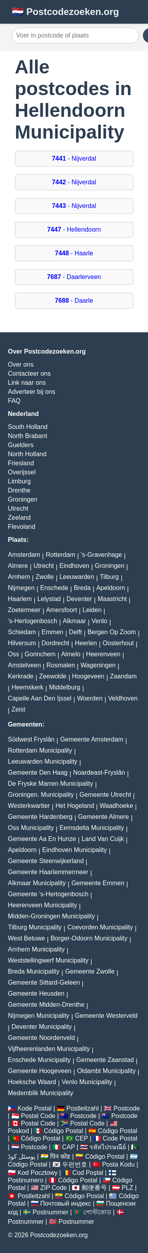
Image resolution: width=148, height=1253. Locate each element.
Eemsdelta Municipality (92, 827)
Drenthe (19, 490)
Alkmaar (74, 621)
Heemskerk (27, 687)
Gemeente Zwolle (89, 971)
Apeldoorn (110, 587)
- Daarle (74, 300)
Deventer (79, 599)
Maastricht (112, 599)
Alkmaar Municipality (37, 883)
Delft (75, 632)
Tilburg (109, 576)
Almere (18, 565)
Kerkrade (21, 676)
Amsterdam (24, 554)
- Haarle (74, 253)
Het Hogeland (75, 805)
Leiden (91, 610)
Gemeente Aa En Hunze (42, 838)
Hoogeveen (88, 676)
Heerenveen (103, 654)
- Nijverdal (74, 158)
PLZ (127, 1187)
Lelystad (49, 599)
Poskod (18, 1131)
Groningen (22, 499)
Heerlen (86, 643)
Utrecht (18, 508)
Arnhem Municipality (36, 949)
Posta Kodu (118, 1164)
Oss (13, 654)
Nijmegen (21, 587)
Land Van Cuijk (103, 838)
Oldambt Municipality (106, 1071)
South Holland (28, 426)
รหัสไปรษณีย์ (108, 1147)
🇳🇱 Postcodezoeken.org (65, 11)
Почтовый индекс (65, 1203)
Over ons (21, 364)
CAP (68, 1147)
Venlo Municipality (87, 1082)
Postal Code (38, 1116)
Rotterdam (60, 554)
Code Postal (120, 1138)
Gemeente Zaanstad (105, 1059)
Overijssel (22, 472)
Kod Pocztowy (37, 1172)
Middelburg (64, 687)
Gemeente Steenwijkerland (46, 861)
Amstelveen (24, 665)
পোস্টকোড (97, 1212)
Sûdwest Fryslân (31, 739)
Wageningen (98, 665)
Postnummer (51, 1212)
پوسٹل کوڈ (21, 1156)
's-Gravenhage (101, 554)
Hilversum (22, 643)
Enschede (54, 587)
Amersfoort (61, 610)
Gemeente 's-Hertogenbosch (48, 894)
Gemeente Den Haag (37, 772)
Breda (82, 587)
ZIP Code (53, 1187)
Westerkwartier (29, 805)
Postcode (127, 1108)
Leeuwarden (77, 576)
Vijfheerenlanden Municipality (49, 1048)
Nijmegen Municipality (38, 1015)
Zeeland (19, 517)
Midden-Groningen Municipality (51, 916)
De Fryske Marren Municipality (50, 783)
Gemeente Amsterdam (91, 739)
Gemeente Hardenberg (40, 816)
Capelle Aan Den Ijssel (39, 698)
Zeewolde (52, 676)
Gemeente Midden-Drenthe (46, 1004)
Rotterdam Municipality (40, 750)
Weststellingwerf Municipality (48, 960)
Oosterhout (118, 643)
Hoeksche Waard (32, 1082)
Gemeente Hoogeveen (39, 1071)
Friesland (21, 463)
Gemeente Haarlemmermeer (48, 872)
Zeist (18, 709)
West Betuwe (26, 938)
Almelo (71, 654)
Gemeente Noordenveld (41, 1037)
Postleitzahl (82, 1108)
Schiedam (22, 632)
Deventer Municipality (41, 1026)
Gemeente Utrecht (105, 794)
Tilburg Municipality (35, 927)
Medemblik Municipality (40, 1093)
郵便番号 (94, 1187)
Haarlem (20, 599)
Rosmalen (61, 665)
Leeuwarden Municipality (42, 761)
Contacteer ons (29, 373)
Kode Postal (34, 1108)
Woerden (90, 698)
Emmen (52, 632)
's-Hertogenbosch (32, 621)
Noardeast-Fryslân (99, 772)
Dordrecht (55, 643)
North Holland (27, 454)
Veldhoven (123, 698)
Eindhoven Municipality (74, 850)
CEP (81, 1138)
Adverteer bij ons (31, 391)
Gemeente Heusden (36, 993)
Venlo (99, 621)
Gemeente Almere (103, 816)
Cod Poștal (87, 1172)
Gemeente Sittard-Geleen (44, 982)
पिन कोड (60, 1156)
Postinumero (25, 1180)
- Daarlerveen (74, 276)
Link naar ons (27, 382)
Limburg (19, 481)
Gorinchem (40, 654)
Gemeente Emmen (97, 883)
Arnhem (19, 576)
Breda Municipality (34, 971)
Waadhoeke (116, 805)
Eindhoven (75, 565)
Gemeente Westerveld (106, 1015)
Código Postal (63, 1131)
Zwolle (45, 576)
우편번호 (74, 1164)
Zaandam (123, 676)
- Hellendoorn (74, 229)
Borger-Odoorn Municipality (89, 938)
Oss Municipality (31, 827)
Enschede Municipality (39, 1059)
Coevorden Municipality (100, 927)
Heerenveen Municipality (42, 905)
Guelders (21, 445)
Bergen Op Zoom (112, 632)
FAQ (14, 400)
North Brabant (27, 436)
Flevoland (21, 526)
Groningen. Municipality (41, 794)
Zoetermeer (24, 610)
